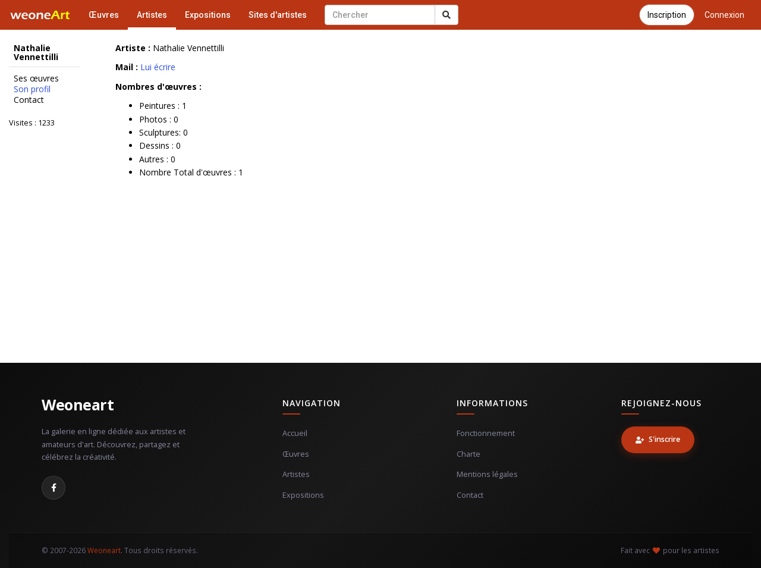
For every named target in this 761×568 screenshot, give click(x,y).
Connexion (724, 15)
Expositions (208, 15)
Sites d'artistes (278, 15)
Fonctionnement (486, 433)
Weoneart (78, 404)
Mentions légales (487, 474)
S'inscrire (658, 439)
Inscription (666, 15)
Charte (468, 454)
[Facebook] (53, 488)
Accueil (294, 433)
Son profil (32, 89)
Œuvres (104, 15)
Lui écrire (157, 67)
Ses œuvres (36, 78)
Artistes (152, 15)
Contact (29, 100)
